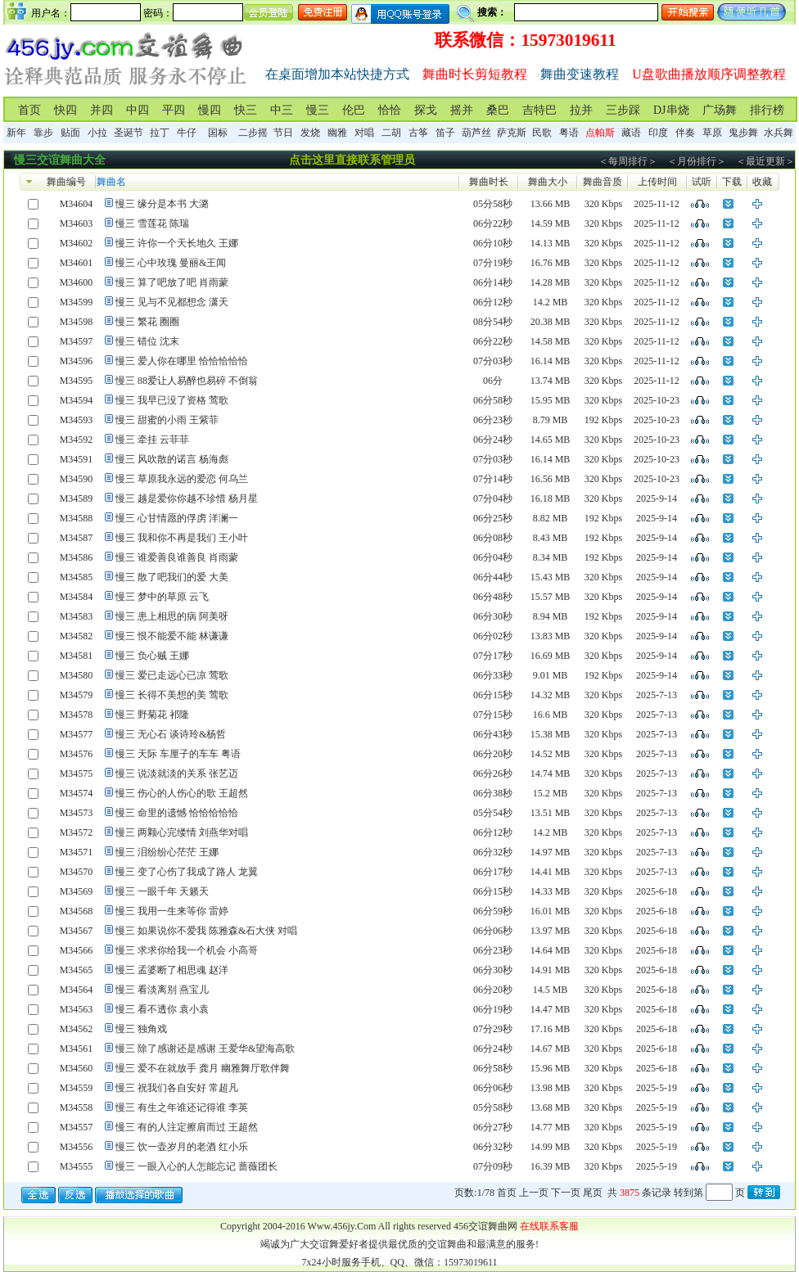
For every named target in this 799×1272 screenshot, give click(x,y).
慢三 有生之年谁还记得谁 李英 (181, 1107)
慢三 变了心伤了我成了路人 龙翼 (186, 871)
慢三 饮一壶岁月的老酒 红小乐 (181, 1146)
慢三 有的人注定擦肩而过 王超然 (186, 1127)
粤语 (569, 132)
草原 (712, 132)
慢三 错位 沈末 (147, 341)
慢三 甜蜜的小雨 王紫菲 (167, 420)
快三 (245, 110)
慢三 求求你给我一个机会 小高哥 (186, 950)
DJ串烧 (671, 110)
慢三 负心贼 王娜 (152, 655)
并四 (101, 110)
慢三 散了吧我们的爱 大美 (171, 577)
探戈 (425, 110)
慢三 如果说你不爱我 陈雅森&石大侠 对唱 (206, 930)
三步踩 (623, 110)
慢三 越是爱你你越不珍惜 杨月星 (186, 498)
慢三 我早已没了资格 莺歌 (171, 400)
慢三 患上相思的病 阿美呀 (171, 616)
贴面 (70, 132)
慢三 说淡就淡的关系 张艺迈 (176, 773)
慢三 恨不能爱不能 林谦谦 (171, 636)
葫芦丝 (476, 132)
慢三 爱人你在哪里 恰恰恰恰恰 (181, 361)
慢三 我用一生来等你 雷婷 (171, 911)
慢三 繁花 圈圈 (147, 321)
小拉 (97, 132)
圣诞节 (128, 132)
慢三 (317, 110)
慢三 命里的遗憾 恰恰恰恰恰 (176, 813)
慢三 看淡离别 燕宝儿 (162, 989)
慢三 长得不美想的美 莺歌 (171, 695)
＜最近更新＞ (765, 161)
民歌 (542, 132)
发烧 (310, 132)
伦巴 (353, 110)
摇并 (461, 110)
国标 (218, 132)
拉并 (581, 110)
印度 (658, 132)
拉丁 (159, 132)
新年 (16, 132)
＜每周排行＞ (627, 161)
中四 (137, 110)
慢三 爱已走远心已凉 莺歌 (171, 675)
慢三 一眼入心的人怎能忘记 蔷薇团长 (196, 1166)
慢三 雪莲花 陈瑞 (152, 223)
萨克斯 (511, 132)
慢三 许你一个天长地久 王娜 (176, 243)
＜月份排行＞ (696, 161)
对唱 (364, 132)
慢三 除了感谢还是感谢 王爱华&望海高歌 (205, 1048)
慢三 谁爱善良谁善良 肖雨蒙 (176, 557)
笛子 (445, 132)
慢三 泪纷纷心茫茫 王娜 (167, 852)
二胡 (391, 132)
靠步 (43, 132)
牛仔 (186, 132)
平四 (173, 110)
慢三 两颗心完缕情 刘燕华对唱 (181, 832)
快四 (65, 110)
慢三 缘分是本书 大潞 (162, 204)
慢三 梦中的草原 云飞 (162, 596)
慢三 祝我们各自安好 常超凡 (176, 1088)
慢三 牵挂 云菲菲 (152, 439)
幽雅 (337, 132)
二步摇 (253, 132)
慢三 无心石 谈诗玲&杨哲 (170, 734)
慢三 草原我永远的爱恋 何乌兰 (181, 479)
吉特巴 (539, 110)
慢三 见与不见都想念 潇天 (171, 302)
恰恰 (389, 110)
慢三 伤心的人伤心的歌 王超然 (181, 793)
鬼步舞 (743, 132)
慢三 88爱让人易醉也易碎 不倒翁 (186, 380)
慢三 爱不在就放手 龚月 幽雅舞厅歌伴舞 (202, 1068)
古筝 (418, 132)
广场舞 (719, 110)
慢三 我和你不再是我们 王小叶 (181, 538)
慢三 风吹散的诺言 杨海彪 (171, 459)
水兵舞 (778, 132)
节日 (283, 132)
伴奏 (685, 132)
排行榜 (767, 110)
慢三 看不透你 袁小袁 (162, 1009)
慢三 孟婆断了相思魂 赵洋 (171, 970)
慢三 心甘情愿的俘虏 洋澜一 (176, 518)
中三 (281, 110)
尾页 (593, 1192)
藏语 (631, 132)
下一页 (565, 1192)
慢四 (209, 110)
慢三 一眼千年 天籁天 (162, 891)
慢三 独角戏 (141, 1029)
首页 (29, 110)
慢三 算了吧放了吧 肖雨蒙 (171, 282)
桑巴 (497, 110)
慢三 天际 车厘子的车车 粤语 (178, 754)
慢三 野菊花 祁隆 (152, 714)
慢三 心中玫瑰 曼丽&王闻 (170, 262)
